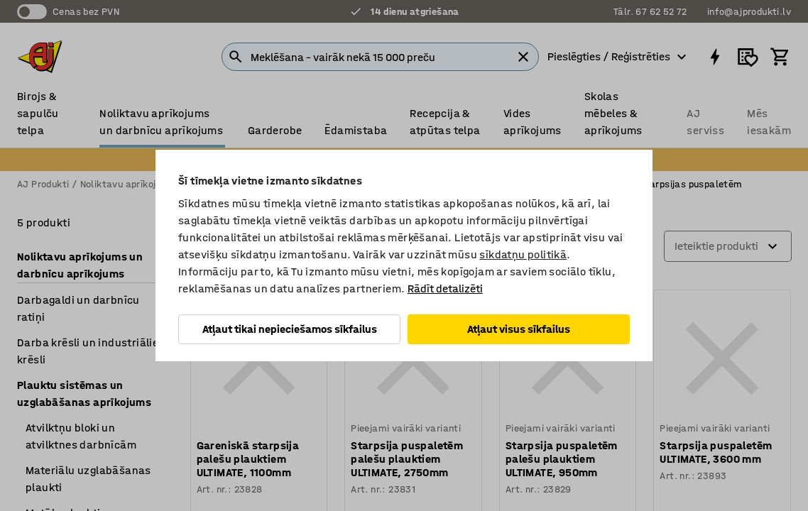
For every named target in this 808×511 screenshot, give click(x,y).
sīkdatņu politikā (523, 254)
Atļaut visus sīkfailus (518, 329)
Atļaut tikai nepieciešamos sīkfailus (289, 329)
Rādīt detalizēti (445, 288)
